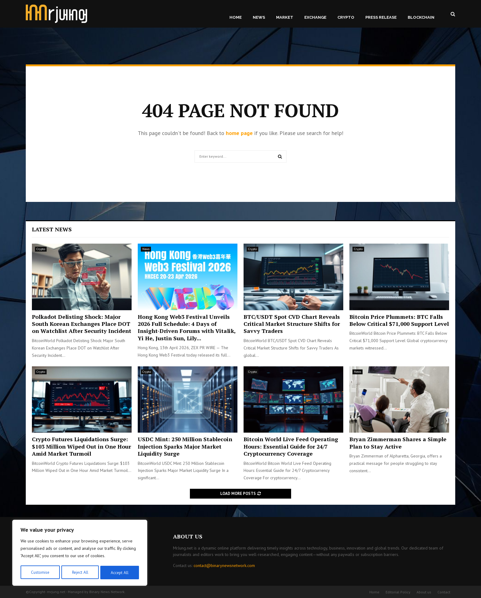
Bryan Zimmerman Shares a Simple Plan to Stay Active (397, 442)
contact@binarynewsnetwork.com (224, 565)
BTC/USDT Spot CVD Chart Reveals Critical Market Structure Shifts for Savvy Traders (292, 324)
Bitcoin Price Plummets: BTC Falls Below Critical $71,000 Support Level (399, 320)
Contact (443, 592)
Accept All (120, 572)
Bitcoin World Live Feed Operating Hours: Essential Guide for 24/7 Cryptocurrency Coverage (291, 446)
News (259, 17)
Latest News (52, 229)
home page (239, 133)
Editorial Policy (398, 592)
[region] (79, 553)
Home (235, 17)
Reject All (79, 572)
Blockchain (421, 17)
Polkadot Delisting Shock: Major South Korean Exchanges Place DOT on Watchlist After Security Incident (81, 324)
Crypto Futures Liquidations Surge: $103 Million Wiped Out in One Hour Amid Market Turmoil (81, 446)
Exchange (315, 17)
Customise (39, 572)
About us (424, 592)
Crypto (345, 17)
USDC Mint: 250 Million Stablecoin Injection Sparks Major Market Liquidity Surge (185, 446)
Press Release (381, 17)
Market (284, 17)
